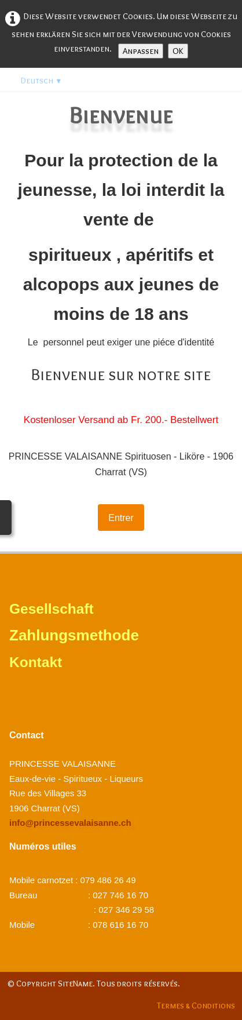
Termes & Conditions (196, 1005)
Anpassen (141, 51)
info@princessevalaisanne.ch (70, 823)
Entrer (121, 518)
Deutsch (42, 80)
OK (178, 51)
